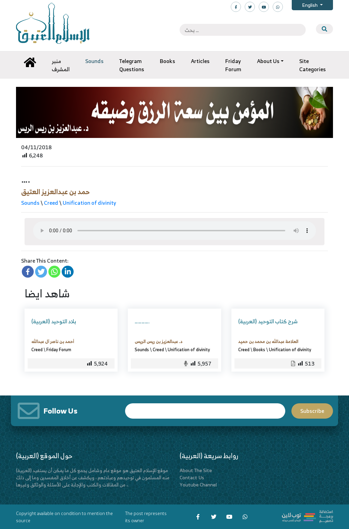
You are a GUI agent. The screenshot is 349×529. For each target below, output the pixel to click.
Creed (51, 202)
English (310, 5)
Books (259, 349)
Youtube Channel (198, 484)
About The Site (196, 470)
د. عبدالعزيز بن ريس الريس (158, 341)
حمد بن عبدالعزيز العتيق (55, 192)
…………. (142, 321)
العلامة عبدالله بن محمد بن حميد (268, 341)
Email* (205, 411)
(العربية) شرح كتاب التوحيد (268, 321)
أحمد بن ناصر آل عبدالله (52, 341)
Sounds (30, 202)
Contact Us (192, 477)
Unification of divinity (89, 202)
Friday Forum (58, 349)
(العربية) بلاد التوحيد (53, 321)
